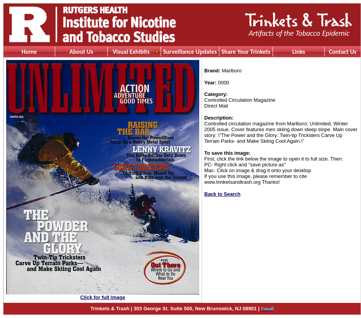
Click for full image (102, 297)
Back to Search (222, 194)
